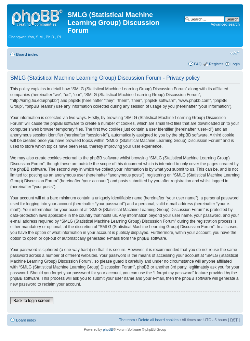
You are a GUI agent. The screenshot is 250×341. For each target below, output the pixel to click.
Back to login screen (31, 300)
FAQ (197, 64)
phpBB (108, 329)
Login (235, 64)
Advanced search (225, 24)
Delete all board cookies (158, 320)
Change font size (235, 53)
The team (127, 320)
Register (216, 64)
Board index (27, 54)
